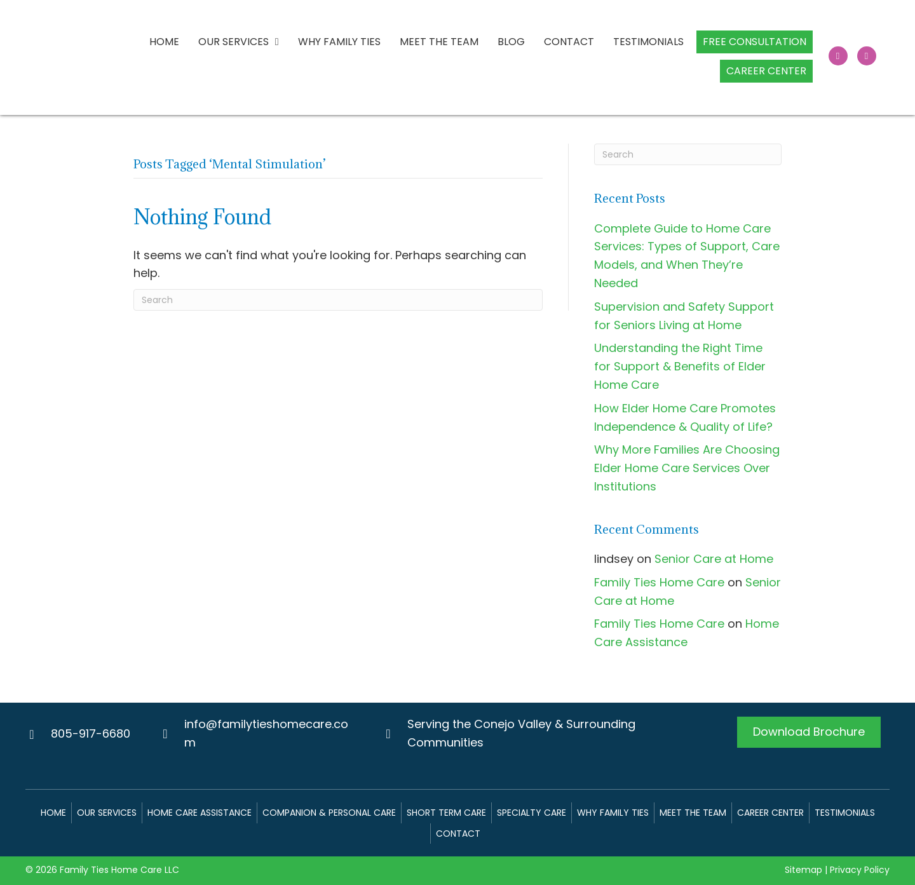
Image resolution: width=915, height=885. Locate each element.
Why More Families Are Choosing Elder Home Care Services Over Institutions (687, 468)
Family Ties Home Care (659, 582)
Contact (458, 833)
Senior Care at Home (713, 559)
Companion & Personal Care (329, 812)
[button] (838, 55)
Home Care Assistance (199, 812)
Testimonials (845, 812)
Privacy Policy (860, 869)
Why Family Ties (613, 812)
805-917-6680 (90, 733)
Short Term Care (446, 812)
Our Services (107, 812)
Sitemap (803, 869)
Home (53, 812)
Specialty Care (531, 812)
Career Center (770, 812)
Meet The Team (693, 812)
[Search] (338, 300)
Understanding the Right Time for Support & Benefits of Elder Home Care (680, 366)
